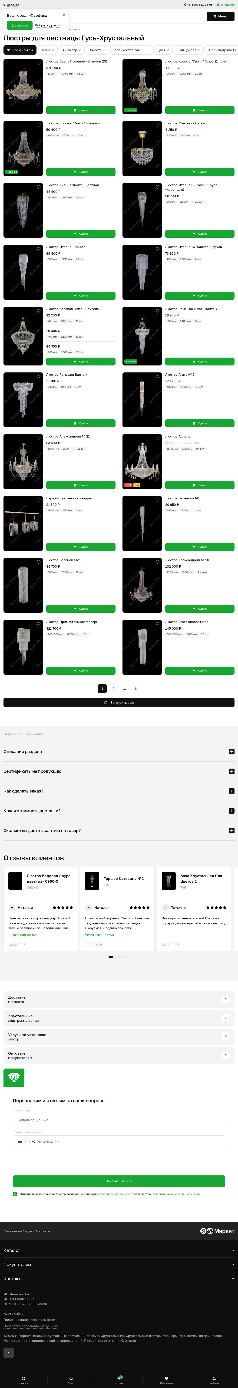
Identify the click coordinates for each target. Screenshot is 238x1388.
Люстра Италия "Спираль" (67, 247)
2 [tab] (115, 957)
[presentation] (48, 1170)
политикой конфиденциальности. (178, 1194)
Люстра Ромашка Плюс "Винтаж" (191, 309)
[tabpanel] (40, 909)
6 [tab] (128, 957)
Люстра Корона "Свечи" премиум (73, 123)
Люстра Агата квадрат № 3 (186, 622)
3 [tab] (119, 957)
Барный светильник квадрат (69, 498)
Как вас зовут (22, 1110)
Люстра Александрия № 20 (187, 560)
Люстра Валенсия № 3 (183, 498)
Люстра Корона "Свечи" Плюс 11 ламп (196, 61)
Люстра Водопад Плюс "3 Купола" (73, 309)
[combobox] (24, 1142)
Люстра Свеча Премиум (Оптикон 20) (76, 61)
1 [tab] (111, 957)
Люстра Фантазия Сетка (185, 123)
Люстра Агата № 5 (180, 374)
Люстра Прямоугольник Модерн (72, 622)
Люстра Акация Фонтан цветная (72, 185)
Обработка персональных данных (30, 1326)
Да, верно (20, 25)
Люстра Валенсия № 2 (64, 560)
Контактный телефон (27, 1132)
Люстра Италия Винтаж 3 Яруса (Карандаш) (191, 187)
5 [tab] (125, 957)
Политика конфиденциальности (29, 1320)
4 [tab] (122, 957)
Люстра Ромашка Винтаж (66, 374)
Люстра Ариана (178, 436)
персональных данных (114, 1194)
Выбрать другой (47, 25)
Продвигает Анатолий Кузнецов (110, 1340)
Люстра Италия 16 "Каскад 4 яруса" (194, 247)
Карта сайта (13, 1313)
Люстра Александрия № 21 (68, 436)
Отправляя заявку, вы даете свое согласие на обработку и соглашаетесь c (110, 1194)
